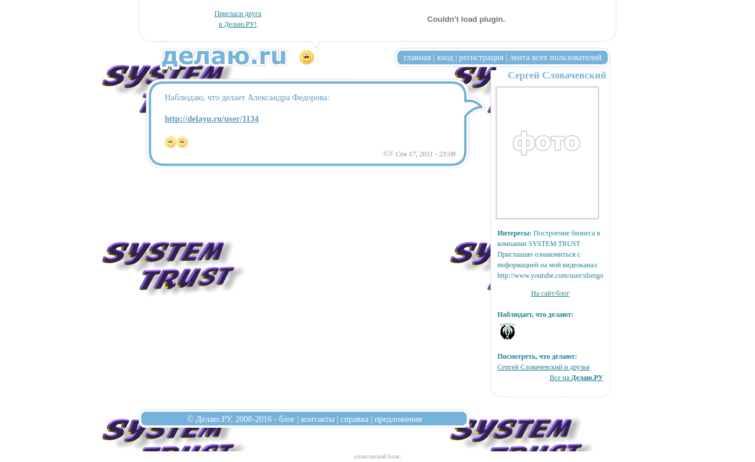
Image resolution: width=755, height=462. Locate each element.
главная (417, 57)
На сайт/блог (550, 293)
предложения (398, 419)
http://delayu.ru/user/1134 (212, 118)
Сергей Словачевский (557, 75)
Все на (576, 377)
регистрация (481, 57)
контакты (317, 419)
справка (354, 419)
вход (445, 57)
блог (287, 419)
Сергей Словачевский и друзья (543, 367)
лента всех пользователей (556, 57)
